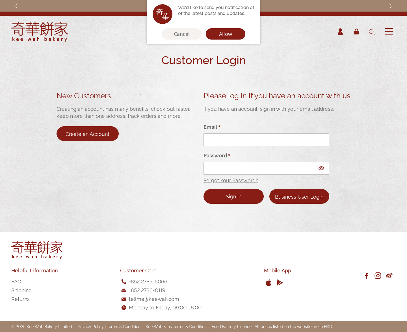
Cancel (182, 34)
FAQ (16, 281)
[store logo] (39, 31)
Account (340, 31)
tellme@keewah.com (154, 298)
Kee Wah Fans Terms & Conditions (177, 326)
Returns (20, 298)
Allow (225, 34)
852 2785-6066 (149, 281)
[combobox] (371, 31)
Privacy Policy (91, 326)
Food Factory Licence (232, 326)
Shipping (21, 289)
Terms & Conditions (124, 326)
